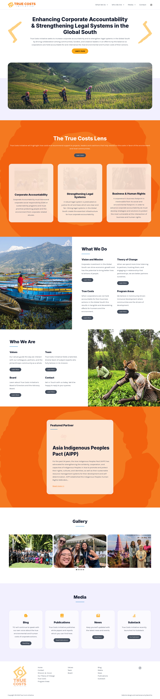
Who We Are (118, 4)
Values (70, 667)
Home (40, 667)
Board (70, 673)
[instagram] (151, 5)
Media (132, 4)
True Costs (42, 679)
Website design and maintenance (133, 691)
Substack (101, 679)
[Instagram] (140, 668)
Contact (142, 5)
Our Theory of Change (46, 676)
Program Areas (43, 681)
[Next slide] (149, 551)
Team (70, 670)
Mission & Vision (45, 673)
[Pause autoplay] (147, 564)
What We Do (101, 4)
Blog (100, 667)
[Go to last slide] (11, 551)
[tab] (76, 569)
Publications (103, 676)
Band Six (149, 691)
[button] (107, 4)
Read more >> (58, 486)
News (100, 673)
